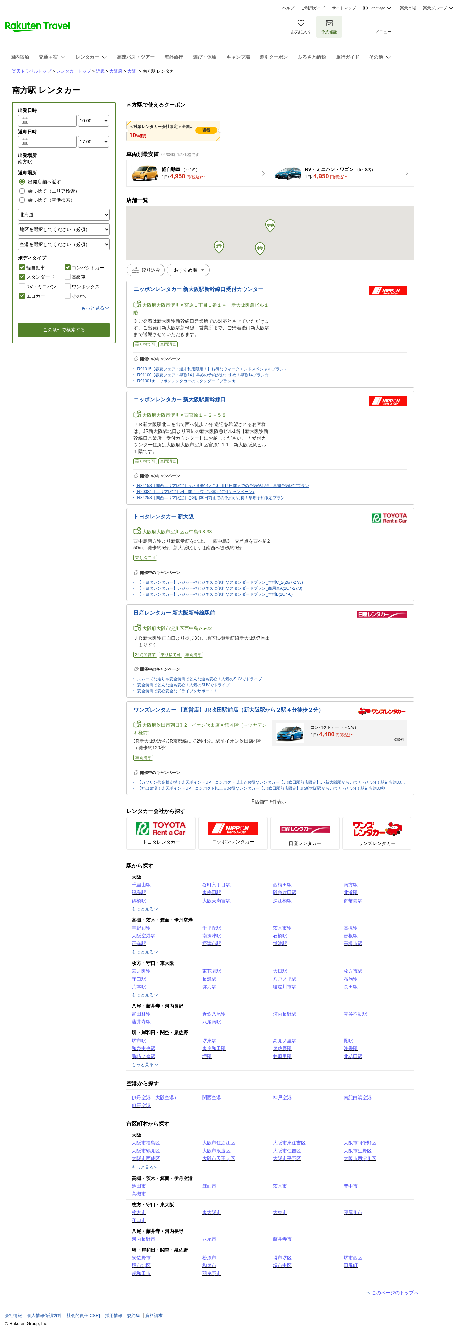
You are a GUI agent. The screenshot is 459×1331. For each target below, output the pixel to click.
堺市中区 (282, 1265)
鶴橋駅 (139, 900)
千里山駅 (141, 884)
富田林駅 (141, 1014)
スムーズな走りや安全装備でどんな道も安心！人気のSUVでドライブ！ (201, 679)
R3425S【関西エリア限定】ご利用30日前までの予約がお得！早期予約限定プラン (211, 497)
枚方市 (139, 1212)
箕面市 (209, 1186)
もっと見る (145, 909)
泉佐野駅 (282, 1048)
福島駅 (139, 892)
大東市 (280, 1212)
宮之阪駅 (141, 971)
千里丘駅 (211, 928)
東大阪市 (211, 1212)
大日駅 (280, 971)
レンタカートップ (73, 71)
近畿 (100, 71)
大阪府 (115, 71)
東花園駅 (211, 971)
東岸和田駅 (214, 1048)
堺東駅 (209, 1040)
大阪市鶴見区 (146, 1150)
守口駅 (139, 979)
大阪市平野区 (287, 1158)
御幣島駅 (353, 900)
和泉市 (209, 1265)
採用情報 (113, 1315)
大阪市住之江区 (218, 1142)
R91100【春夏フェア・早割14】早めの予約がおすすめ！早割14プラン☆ (203, 375)
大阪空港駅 (143, 935)
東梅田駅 (211, 892)
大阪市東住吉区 (289, 1142)
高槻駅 (351, 928)
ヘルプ (288, 8)
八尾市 (209, 1239)
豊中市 (351, 1186)
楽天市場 (408, 8)
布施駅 (351, 979)
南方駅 (351, 884)
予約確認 (329, 26)
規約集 (133, 1315)
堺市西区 (353, 1257)
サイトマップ (344, 8)
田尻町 (351, 1265)
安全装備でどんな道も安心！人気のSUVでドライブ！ (185, 685)
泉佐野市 (141, 1257)
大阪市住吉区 (287, 1150)
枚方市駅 (353, 971)
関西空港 (211, 1097)
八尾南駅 (211, 1021)
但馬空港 (141, 1105)
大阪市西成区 (146, 1158)
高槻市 (139, 1193)
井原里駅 (282, 1056)
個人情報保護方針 (44, 1315)
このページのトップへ (392, 1292)
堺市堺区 (282, 1257)
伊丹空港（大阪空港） (155, 1097)
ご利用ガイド (313, 8)
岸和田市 (141, 1273)
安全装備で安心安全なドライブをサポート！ (177, 691)
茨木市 (280, 1186)
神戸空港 (282, 1097)
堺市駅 (139, 1040)
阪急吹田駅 (284, 892)
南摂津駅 (211, 935)
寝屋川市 (353, 1212)
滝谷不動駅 (355, 1014)
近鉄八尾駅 (214, 1014)
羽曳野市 (211, 1273)
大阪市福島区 (146, 1142)
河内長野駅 (284, 1014)
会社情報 (13, 1315)
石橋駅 (280, 935)
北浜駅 (351, 892)
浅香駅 (351, 1048)
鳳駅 (348, 1040)
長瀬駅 (209, 979)
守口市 (139, 1220)
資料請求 (154, 1315)
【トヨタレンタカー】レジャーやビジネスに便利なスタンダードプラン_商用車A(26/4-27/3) (219, 588)
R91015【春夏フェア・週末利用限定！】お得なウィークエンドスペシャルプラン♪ (211, 369)
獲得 (206, 130)
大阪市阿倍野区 (360, 1142)
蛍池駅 (280, 943)
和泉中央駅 (143, 1048)
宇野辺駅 (141, 928)
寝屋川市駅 (284, 986)
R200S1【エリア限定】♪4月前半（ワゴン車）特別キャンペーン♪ (195, 491)
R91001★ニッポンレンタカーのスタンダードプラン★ (186, 381)
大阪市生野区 (358, 1150)
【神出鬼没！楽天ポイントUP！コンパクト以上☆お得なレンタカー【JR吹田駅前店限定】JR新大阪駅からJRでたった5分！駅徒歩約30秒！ (263, 788)
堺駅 (207, 1056)
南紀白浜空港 (358, 1097)
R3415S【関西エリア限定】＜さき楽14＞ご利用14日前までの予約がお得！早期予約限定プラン (223, 485)
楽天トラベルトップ (31, 71)
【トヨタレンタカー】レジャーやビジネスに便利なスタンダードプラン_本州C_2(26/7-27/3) (220, 582)
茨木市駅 (282, 928)
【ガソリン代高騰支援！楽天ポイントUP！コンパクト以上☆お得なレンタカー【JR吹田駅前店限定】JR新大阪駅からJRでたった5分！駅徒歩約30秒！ (273, 782)
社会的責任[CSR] (83, 1315)
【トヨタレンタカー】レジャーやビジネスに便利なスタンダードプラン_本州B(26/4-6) (215, 594)
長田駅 (351, 986)
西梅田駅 (282, 884)
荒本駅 (139, 986)
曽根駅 (351, 935)
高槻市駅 (353, 943)
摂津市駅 (211, 943)
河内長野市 (143, 1239)
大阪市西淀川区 (360, 1158)
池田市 (139, 1186)
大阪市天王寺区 (218, 1158)
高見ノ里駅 (284, 1040)
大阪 (131, 71)
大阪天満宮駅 (216, 900)
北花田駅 (353, 1056)
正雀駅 (139, 943)
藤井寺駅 (141, 1021)
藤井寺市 (282, 1239)
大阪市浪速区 (216, 1150)
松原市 (209, 1257)
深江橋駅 (282, 900)
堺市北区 (141, 1265)
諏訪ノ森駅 (143, 1056)
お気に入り (301, 26)
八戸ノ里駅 (284, 979)
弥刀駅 (209, 986)
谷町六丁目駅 (216, 884)
